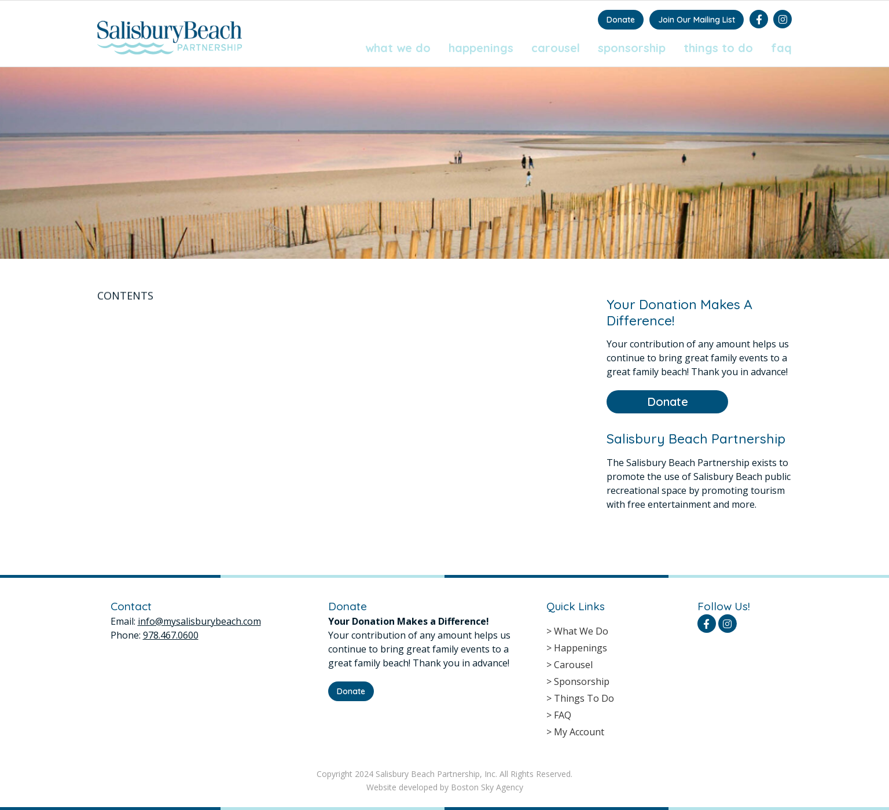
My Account (579, 731)
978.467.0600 (171, 635)
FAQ (781, 48)
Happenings (481, 48)
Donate (621, 19)
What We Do (398, 48)
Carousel (555, 48)
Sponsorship (632, 48)
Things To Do (718, 48)
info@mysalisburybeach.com (199, 621)
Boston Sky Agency (487, 787)
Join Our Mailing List (696, 19)
